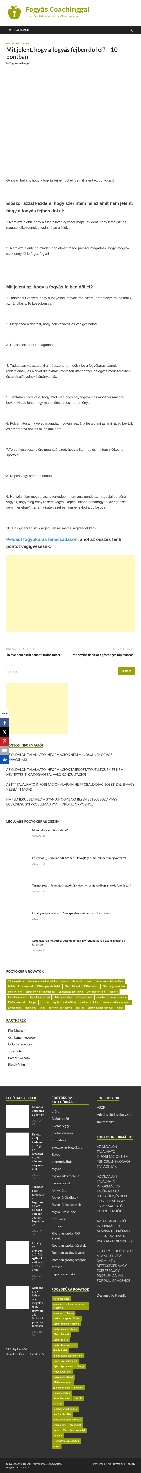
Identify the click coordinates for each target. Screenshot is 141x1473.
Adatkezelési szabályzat (114, 1115)
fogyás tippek (61, 1183)
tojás (42, 1007)
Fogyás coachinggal (19, 63)
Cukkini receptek (20, 1044)
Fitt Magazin (17, 1031)
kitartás (44, 1002)
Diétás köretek (72, 986)
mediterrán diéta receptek (116, 1002)
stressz (57, 1267)
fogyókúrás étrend (40, 996)
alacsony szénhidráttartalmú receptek (48, 980)
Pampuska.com (19, 1058)
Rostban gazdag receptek (69, 1260)
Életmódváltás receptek (100, 1007)
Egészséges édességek (71, 991)
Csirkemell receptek (22, 1037)
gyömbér (101, 996)
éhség (120, 1007)
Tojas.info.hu (17, 1051)
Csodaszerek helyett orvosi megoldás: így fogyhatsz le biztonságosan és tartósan (37, 1306)
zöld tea (80, 1007)
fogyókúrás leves (17, 996)
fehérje (114, 991)
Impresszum (106, 1122)
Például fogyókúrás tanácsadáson (41, 539)
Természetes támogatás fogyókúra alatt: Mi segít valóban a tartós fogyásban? (81, 885)
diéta (55, 1111)
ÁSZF (101, 1107)
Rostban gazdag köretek (69, 1245)
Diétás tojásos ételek (113, 986)
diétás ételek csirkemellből (40, 991)
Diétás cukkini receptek (20, 986)
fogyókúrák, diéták (65, 1197)
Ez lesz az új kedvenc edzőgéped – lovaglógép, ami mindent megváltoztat (79, 858)
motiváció (59, 1219)
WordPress (113, 1463)
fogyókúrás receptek (66, 1205)
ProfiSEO (23, 1349)
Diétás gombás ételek (49, 986)
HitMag (130, 1463)
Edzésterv (59, 1140)
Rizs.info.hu (16, 1065)
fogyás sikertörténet (66, 1176)
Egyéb (56, 1154)
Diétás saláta (91, 986)
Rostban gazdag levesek (69, 1252)
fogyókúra (22, 43)
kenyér (33, 1002)
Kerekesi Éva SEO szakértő (25, 1354)
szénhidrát (30, 1007)
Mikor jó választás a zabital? (50, 830)
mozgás (57, 1226)
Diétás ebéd (60, 1119)
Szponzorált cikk (63, 1274)
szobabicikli (14, 1007)
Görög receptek (118, 996)
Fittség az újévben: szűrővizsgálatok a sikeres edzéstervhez (71, 913)
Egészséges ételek (96, 991)
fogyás (10, 43)
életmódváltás (62, 1162)
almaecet (77, 980)
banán (89, 980)
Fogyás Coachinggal (58, 9)
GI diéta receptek (62, 996)
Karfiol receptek (16, 1002)
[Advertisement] (70, 593)
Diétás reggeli (62, 1126)
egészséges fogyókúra (67, 1147)
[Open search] (131, 30)
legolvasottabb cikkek (64, 1002)
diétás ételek (15, 991)
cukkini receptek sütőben (109, 980)
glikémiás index (84, 996)
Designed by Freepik (111, 1295)
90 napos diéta (16, 980)
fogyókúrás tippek (64, 1212)
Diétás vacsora (62, 1133)
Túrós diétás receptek (60, 1007)
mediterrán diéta (89, 1002)
